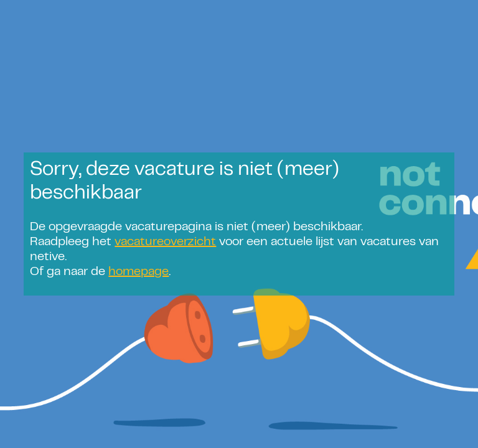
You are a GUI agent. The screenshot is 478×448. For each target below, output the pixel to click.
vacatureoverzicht (165, 242)
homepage (138, 272)
